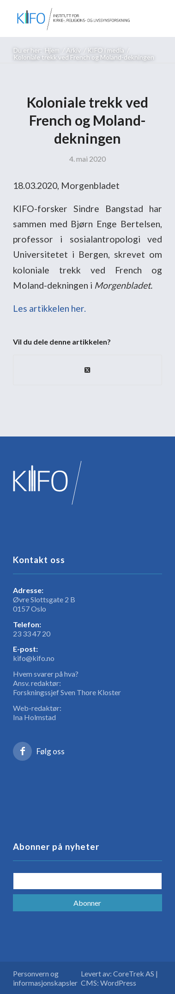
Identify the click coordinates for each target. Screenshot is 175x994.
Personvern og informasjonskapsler (45, 978)
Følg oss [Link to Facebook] (50, 751)
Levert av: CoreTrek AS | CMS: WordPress (119, 978)
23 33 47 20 (31, 633)
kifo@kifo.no (33, 658)
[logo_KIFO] (72, 18)
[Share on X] (87, 370)
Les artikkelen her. (49, 308)
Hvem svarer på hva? (45, 673)
